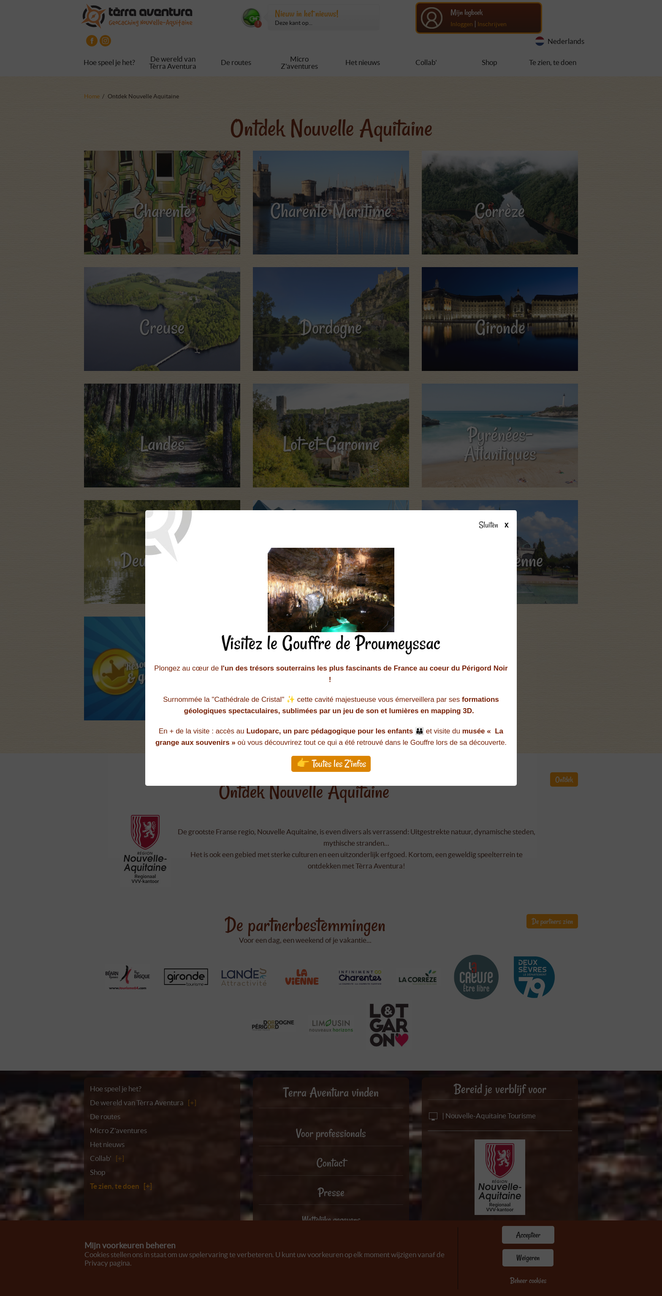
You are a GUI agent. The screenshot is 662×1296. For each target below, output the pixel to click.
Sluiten (496, 525)
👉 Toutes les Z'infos (331, 763)
